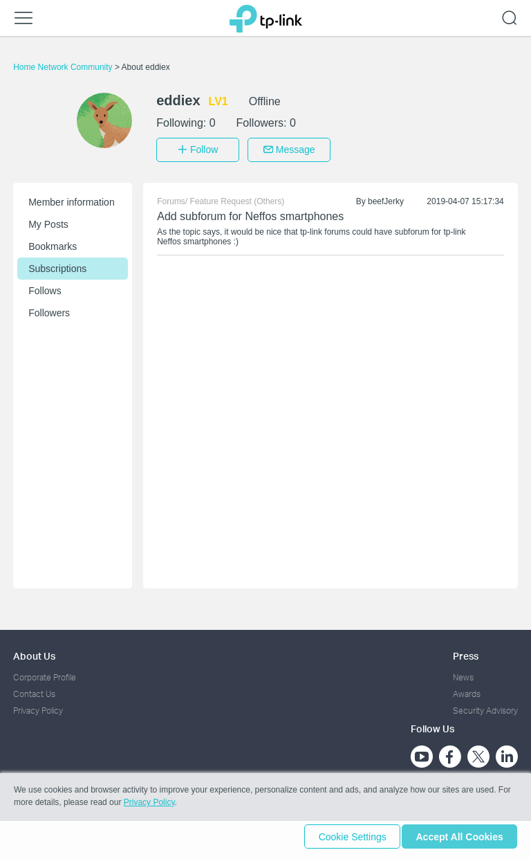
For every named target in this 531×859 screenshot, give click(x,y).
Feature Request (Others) (237, 198)
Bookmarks (52, 242)
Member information (71, 198)
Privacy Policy (38, 708)
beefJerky (386, 198)
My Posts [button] (48, 220)
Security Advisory (485, 708)
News (463, 674)
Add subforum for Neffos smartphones (250, 213)
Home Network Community (64, 67)
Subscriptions (57, 265)
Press (465, 652)
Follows (44, 287)
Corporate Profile (44, 674)
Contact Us (34, 690)
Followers (49, 309)
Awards (467, 690)
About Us (34, 652)
